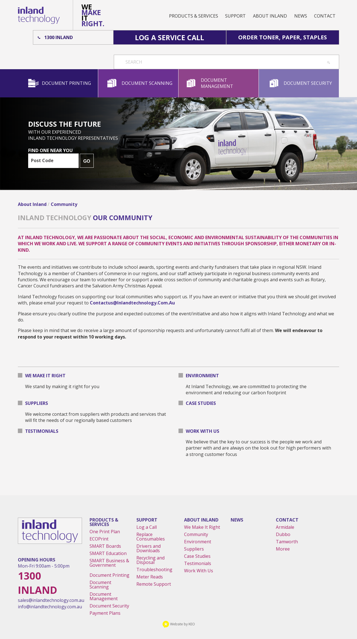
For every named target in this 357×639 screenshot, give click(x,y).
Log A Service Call (169, 37)
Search (134, 62)
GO (86, 161)
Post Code (42, 160)
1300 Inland (58, 37)
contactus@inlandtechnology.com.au (132, 303)
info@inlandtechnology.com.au (50, 607)
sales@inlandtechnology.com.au (51, 600)
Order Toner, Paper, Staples (282, 37)
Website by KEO (178, 624)
